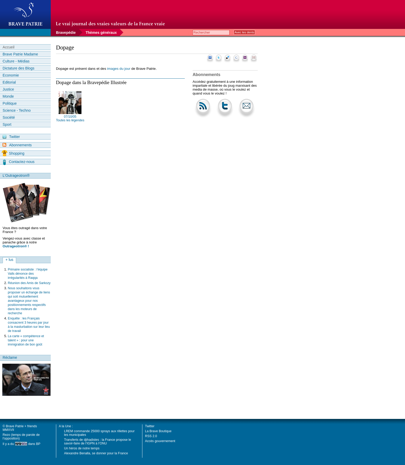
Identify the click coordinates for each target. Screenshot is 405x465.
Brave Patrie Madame (20, 54)
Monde (8, 96)
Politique (10, 103)
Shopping (12, 153)
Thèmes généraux (101, 32)
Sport (7, 124)
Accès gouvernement (160, 441)
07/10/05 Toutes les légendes (70, 118)
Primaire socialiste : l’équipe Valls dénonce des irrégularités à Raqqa (28, 274)
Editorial (9, 82)
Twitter (11, 137)
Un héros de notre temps (81, 448)
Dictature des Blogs (18, 68)
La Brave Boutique (158, 431)
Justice (8, 89)
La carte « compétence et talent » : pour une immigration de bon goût (26, 340)
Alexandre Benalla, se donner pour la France (96, 453)
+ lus (9, 259)
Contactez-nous (19, 162)
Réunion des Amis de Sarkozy (29, 283)
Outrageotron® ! (16, 246)
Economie (11, 75)
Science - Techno (17, 110)
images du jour (118, 69)
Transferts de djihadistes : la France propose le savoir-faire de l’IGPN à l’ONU (97, 441)
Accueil (8, 47)
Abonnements (17, 145)
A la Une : (66, 426)
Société (9, 117)
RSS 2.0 (151, 436)
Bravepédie (66, 32)
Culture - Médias (16, 61)
